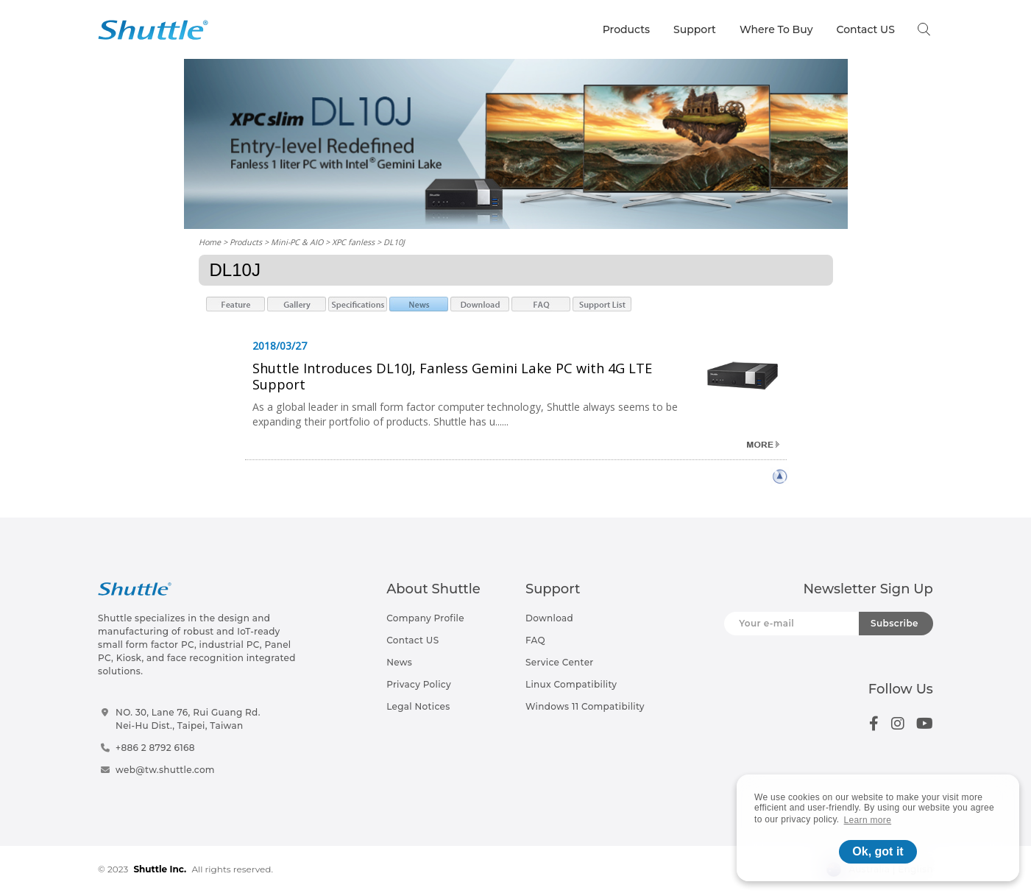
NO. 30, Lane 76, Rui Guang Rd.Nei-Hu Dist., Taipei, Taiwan (188, 719)
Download (549, 618)
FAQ (535, 640)
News (399, 662)
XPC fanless (353, 241)
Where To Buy (776, 29)
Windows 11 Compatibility (585, 706)
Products (626, 29)
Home (210, 241)
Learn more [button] (868, 820)
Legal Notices (418, 706)
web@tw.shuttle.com (165, 769)
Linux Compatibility (571, 684)
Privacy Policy (418, 684)
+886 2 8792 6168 (155, 747)
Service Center (559, 662)
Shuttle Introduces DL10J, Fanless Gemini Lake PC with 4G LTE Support (452, 376)
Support (694, 29)
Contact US (865, 29)
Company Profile (425, 618)
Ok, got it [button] (877, 851)
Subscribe (894, 623)
